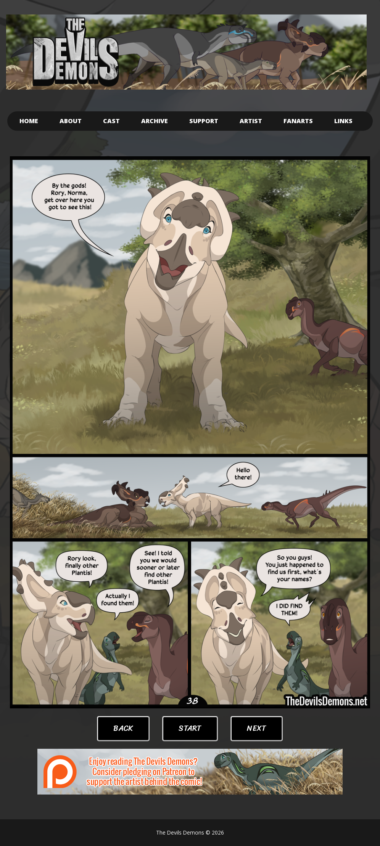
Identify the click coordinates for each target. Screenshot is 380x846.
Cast (111, 121)
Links (343, 121)
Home (28, 121)
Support (203, 121)
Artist (251, 121)
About (71, 121)
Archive (154, 121)
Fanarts (298, 121)
